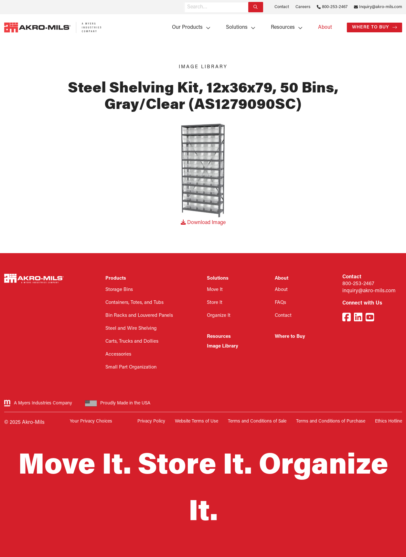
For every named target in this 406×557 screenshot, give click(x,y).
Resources (283, 27)
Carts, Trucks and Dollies (131, 341)
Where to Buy (370, 27)
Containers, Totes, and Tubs (134, 302)
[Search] (255, 7)
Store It (214, 302)
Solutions (237, 27)
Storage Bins (119, 289)
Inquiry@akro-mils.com (380, 7)
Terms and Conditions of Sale (257, 421)
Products (115, 278)
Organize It (218, 315)
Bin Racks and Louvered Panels (139, 315)
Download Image (203, 222)
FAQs (280, 302)
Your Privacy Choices (91, 421)
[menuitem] (189, 27)
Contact (281, 7)
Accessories (118, 354)
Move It (215, 289)
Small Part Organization (130, 367)
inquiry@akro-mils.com (369, 291)
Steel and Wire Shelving (131, 328)
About (325, 27)
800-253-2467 (334, 7)
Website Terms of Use (196, 421)
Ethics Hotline (388, 421)
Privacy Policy (151, 421)
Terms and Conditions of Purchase (330, 421)
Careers (302, 7)
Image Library (222, 346)
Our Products (187, 27)
